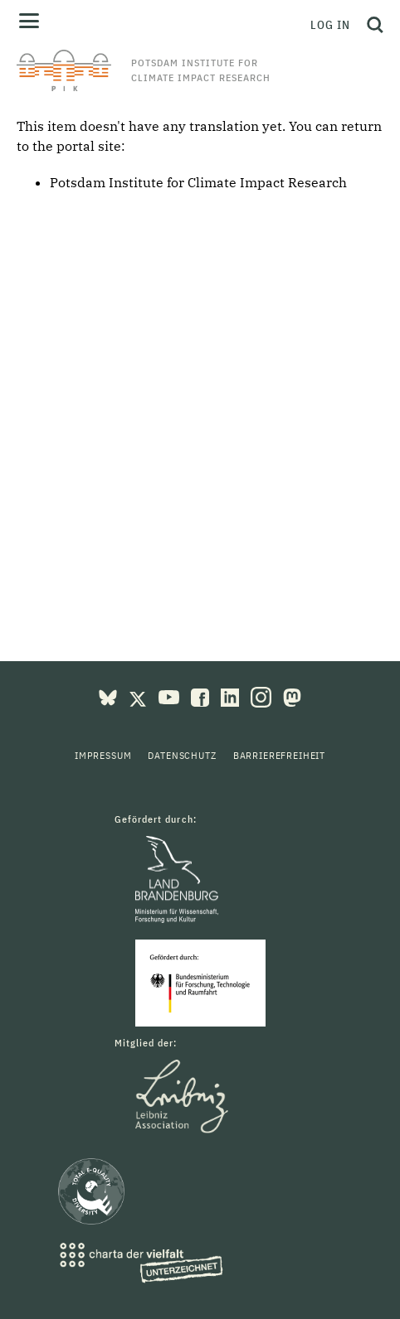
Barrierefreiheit (279, 755)
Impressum (103, 755)
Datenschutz (182, 755)
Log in (330, 24)
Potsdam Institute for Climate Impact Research (198, 182)
